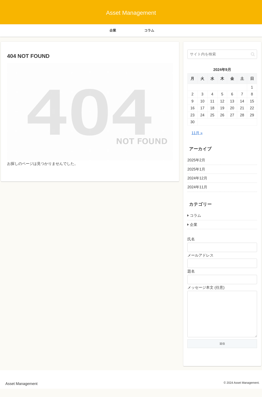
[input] (222, 54)
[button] (252, 54)
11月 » (197, 133)
